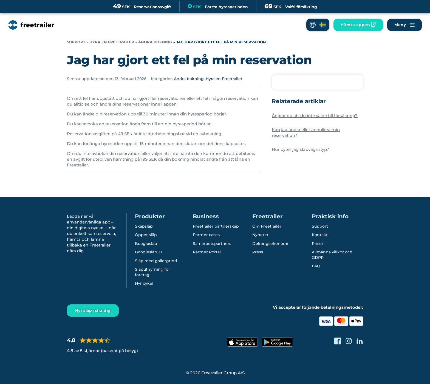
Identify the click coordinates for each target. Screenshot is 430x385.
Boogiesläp (146, 243)
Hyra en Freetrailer (111, 42)
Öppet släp (146, 235)
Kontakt (320, 235)
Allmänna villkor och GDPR (332, 255)
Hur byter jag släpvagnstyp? (300, 149)
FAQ (316, 266)
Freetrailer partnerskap (216, 226)
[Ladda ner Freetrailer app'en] (358, 25)
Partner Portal (207, 252)
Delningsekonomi (270, 243)
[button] (317, 25)
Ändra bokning (155, 42)
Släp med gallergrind (156, 261)
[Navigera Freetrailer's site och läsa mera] (404, 25)
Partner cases (206, 235)
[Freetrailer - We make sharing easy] (31, 25)
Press (257, 252)
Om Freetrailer (266, 226)
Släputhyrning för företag (152, 273)
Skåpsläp (144, 226)
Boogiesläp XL (149, 252)
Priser (317, 243)
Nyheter (260, 235)
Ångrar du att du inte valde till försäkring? (315, 115)
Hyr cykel (144, 284)
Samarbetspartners (212, 243)
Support (76, 42)
